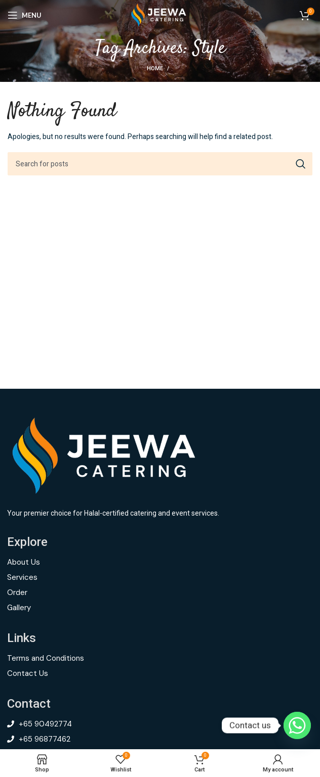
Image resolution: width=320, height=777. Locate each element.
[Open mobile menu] (25, 15)
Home (155, 69)
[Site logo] (160, 15)
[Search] (160, 163)
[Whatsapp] (297, 725)
